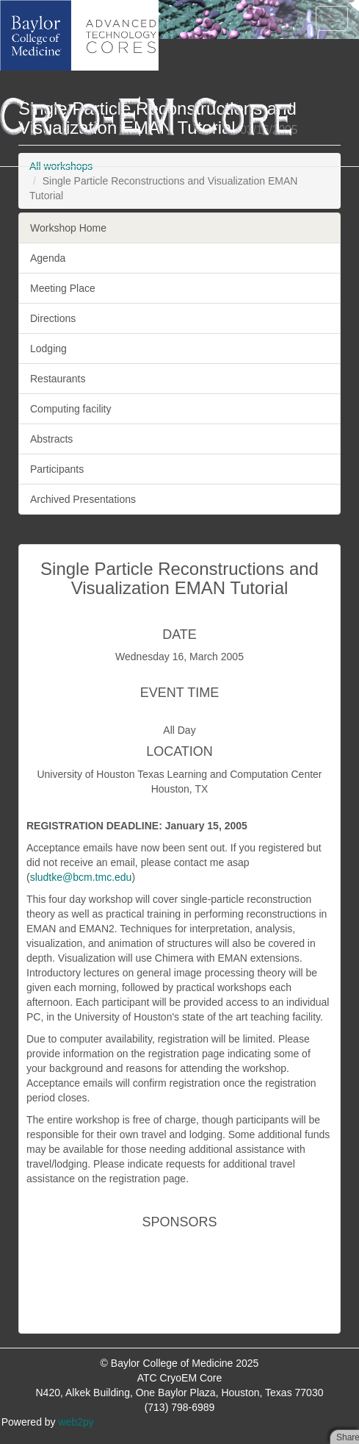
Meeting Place (62, 288)
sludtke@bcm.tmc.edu (81, 877)
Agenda (47, 258)
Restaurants (57, 379)
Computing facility (71, 409)
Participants (57, 469)
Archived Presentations (83, 499)
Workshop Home (68, 228)
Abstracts (51, 439)
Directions (53, 318)
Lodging (48, 348)
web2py (76, 1422)
